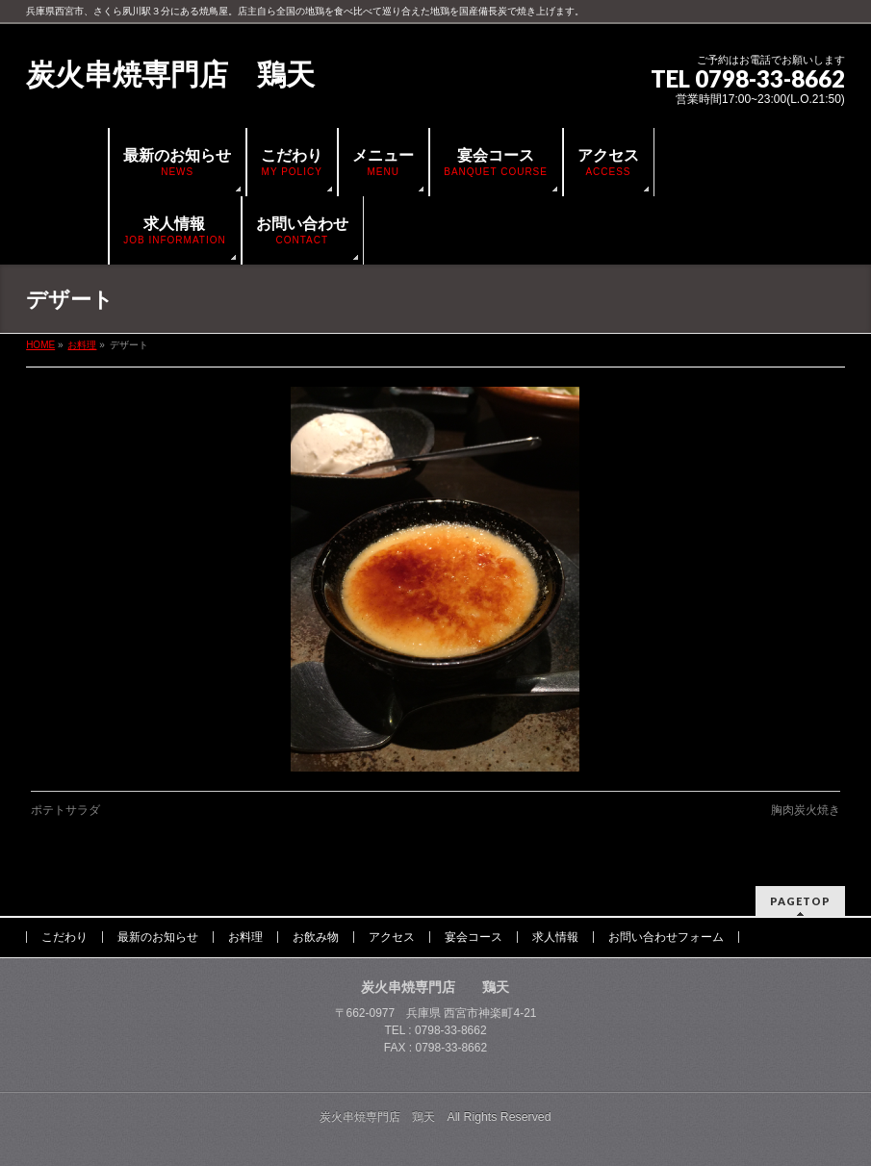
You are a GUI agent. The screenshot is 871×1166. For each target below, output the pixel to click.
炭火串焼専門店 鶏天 (170, 74)
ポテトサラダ (65, 810)
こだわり (64, 937)
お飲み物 (316, 937)
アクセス (392, 937)
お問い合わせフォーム (666, 937)
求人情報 (555, 937)
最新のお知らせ (157, 937)
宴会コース (473, 937)
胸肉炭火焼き (805, 810)
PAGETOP (800, 901)
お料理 (245, 937)
